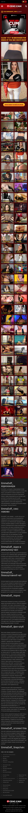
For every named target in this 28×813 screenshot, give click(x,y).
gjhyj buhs (5, 760)
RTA (10, 803)
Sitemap (4, 758)
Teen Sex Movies (6, 785)
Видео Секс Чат (22, 775)
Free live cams (6, 775)
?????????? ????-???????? (9, 778)
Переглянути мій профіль (14, 104)
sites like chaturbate (7, 768)
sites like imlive (6, 756)
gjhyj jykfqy (21, 782)
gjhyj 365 (5, 766)
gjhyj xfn (4, 770)
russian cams (6, 782)
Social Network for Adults (8, 790)
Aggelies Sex (22, 780)
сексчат (3, 1)
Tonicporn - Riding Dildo (8, 762)
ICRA (17, 803)
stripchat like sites (23, 778)
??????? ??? (5, 787)
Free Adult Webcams (7, 795)
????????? (21, 776)
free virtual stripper (7, 772)
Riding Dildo (5, 788)
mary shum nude (6, 764)
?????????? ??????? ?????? (9, 754)
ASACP (13, 803)
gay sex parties (6, 792)
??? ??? (4, 776)
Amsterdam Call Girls (7, 780)
